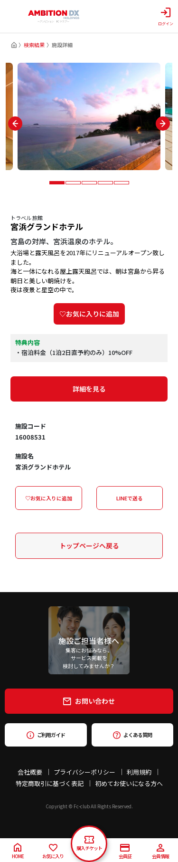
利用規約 (139, 771)
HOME (18, 851)
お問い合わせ (89, 701)
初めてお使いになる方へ (129, 783)
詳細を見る (89, 388)
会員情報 (160, 852)
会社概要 (30, 771)
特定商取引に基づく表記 (50, 783)
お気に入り (53, 852)
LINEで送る (129, 498)
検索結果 (34, 44)
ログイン (165, 17)
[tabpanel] (89, 116)
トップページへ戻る (89, 545)
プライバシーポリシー (84, 771)
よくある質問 (132, 734)
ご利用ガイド (46, 734)
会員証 (125, 852)
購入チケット (89, 844)
